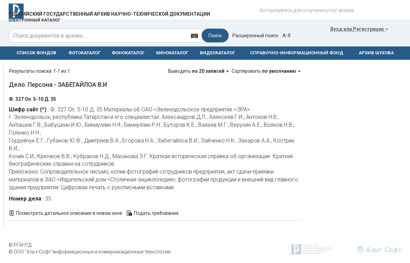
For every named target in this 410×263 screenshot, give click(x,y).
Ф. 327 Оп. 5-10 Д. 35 (32, 99)
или (359, 29)
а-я (286, 35)
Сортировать (266, 71)
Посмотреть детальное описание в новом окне (69, 213)
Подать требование (156, 213)
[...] (98, 35)
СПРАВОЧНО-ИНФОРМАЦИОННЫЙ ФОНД (296, 52)
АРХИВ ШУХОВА (376, 52)
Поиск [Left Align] (215, 35)
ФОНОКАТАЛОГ (128, 52)
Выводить (199, 71)
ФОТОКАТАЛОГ (84, 52)
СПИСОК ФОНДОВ (36, 52)
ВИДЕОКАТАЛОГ (217, 52)
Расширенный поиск (255, 35)
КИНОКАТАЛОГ (172, 52)
